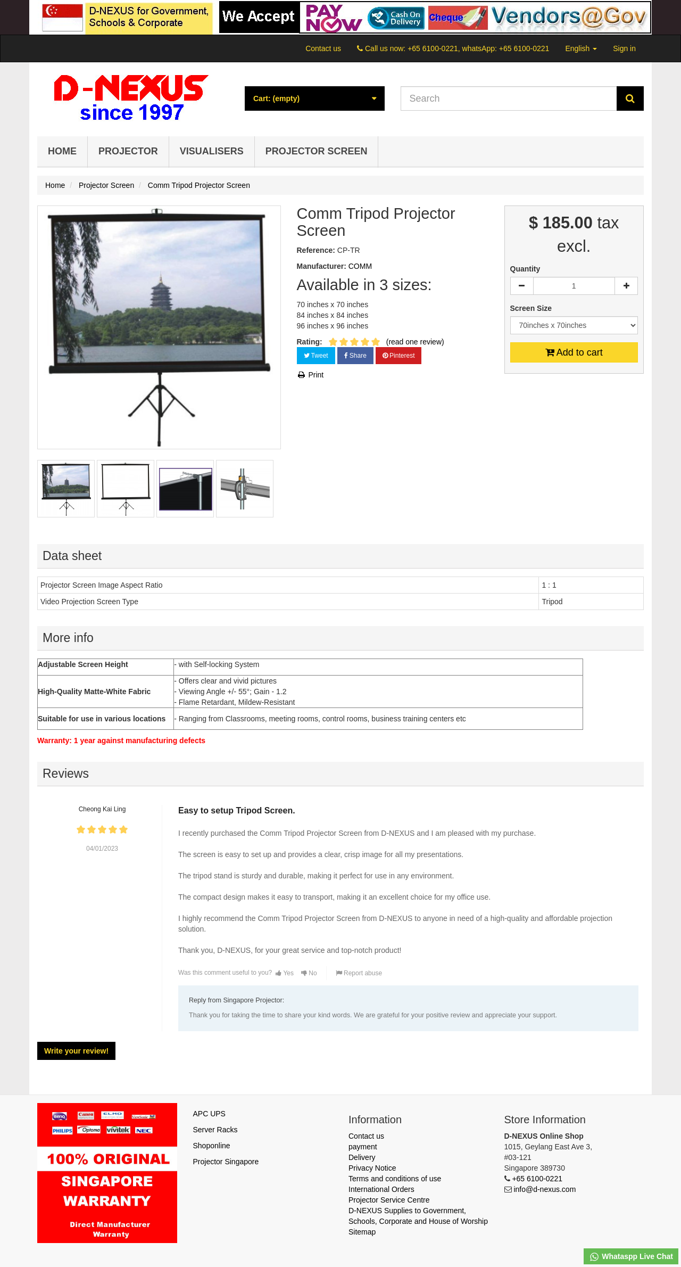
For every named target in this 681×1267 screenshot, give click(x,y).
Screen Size (532, 308)
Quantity (525, 269)
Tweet (316, 355)
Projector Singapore (226, 1161)
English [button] (581, 48)
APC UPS (209, 1113)
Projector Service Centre (389, 1200)
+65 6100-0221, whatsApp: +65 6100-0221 (478, 48)
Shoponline (211, 1145)
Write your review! (76, 1051)
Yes (285, 973)
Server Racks (215, 1129)
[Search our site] (509, 98)
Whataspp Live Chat (631, 1257)
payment (362, 1146)
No (309, 973)
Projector (128, 151)
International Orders (381, 1189)
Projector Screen (316, 151)
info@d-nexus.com (544, 1189)
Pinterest (399, 355)
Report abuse (359, 973)
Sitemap (362, 1232)
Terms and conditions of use (394, 1178)
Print (310, 375)
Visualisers (212, 151)
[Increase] (626, 286)
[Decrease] (522, 286)
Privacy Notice (372, 1168)
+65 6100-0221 (537, 1178)
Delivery (362, 1157)
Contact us (323, 48)
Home (62, 151)
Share (355, 355)
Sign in (624, 48)
